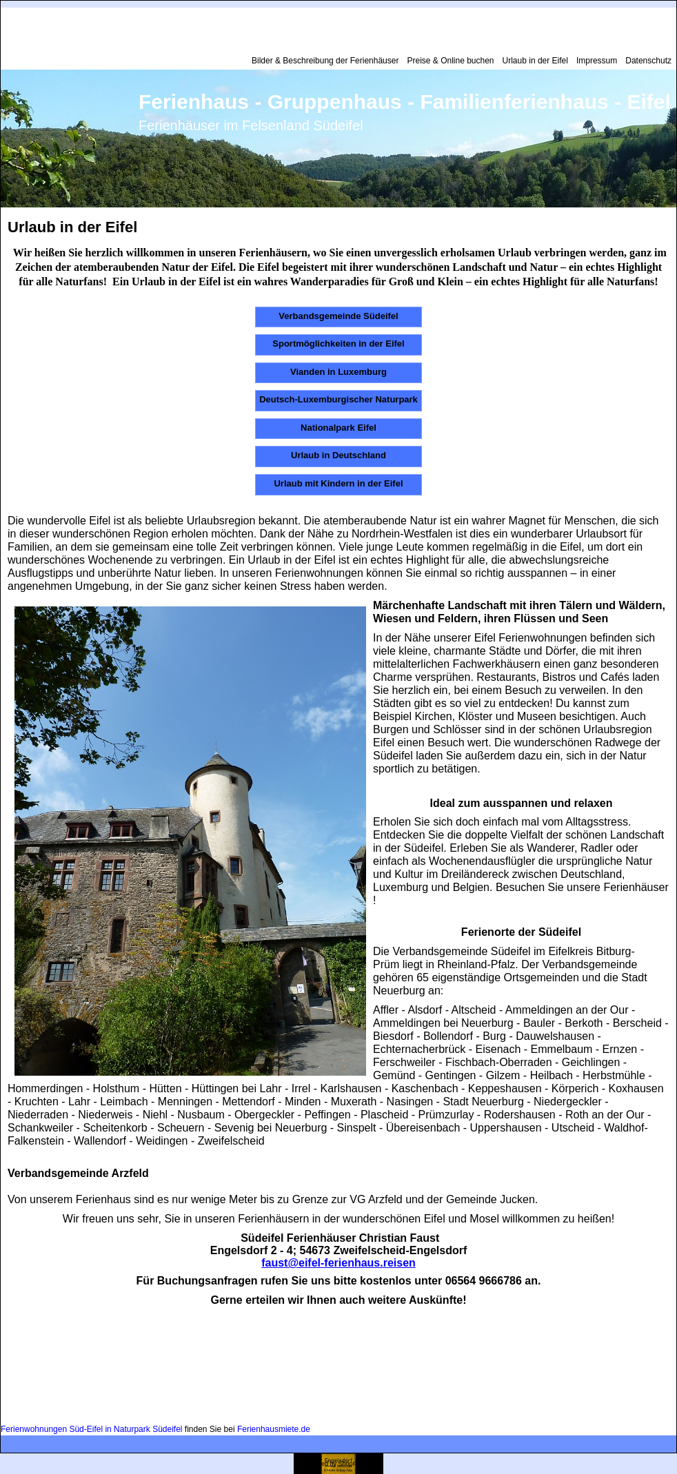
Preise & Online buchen (450, 60)
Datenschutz (648, 60)
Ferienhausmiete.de (273, 1429)
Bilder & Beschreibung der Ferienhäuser (325, 60)
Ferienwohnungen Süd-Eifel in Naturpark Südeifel (92, 1429)
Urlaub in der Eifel (535, 60)
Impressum (596, 60)
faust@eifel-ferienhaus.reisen (338, 1263)
